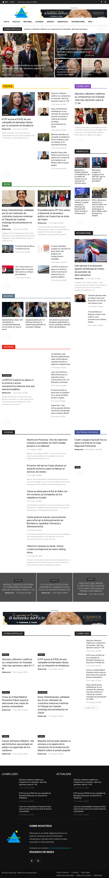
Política (6, 61)
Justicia (29, 316)
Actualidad (89, 55)
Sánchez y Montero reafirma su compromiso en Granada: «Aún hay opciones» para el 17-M (90, 98)
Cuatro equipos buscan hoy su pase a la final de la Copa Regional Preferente (91, 442)
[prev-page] (4, 173)
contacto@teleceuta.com (60, 848)
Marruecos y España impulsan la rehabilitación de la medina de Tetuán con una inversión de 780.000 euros (82, 176)
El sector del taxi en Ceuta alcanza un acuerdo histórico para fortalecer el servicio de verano (46, 468)
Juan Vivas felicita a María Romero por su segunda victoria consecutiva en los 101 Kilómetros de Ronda (60, 377)
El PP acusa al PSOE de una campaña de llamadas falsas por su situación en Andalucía (17, 122)
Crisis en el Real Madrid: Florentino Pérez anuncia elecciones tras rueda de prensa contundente (35, 809)
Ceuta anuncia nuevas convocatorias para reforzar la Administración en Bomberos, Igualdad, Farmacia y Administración (46, 522)
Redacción (6, 129)
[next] (104, 29)
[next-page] (8, 173)
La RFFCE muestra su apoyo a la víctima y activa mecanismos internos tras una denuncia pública (59, 272)
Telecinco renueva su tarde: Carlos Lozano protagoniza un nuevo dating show (46, 549)
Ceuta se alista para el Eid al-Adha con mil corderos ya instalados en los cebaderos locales (47, 494)
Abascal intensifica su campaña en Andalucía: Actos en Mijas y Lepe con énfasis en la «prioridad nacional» (60, 140)
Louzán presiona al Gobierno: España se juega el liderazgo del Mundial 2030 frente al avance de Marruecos (82, 206)
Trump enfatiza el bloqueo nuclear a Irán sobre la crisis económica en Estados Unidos (97, 317)
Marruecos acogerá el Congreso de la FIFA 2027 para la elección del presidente (98, 175)
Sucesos (61, 63)
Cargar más (91, 707)
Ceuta (78, 467)
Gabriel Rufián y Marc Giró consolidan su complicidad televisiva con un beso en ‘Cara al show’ (12, 325)
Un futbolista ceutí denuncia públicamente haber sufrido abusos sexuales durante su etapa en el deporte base (60, 359)
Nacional (6, 316)
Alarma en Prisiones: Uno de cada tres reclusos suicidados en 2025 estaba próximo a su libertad (47, 442)
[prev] (100, 29)
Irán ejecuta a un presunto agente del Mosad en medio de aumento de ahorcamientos (89, 270)
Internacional (80, 261)
